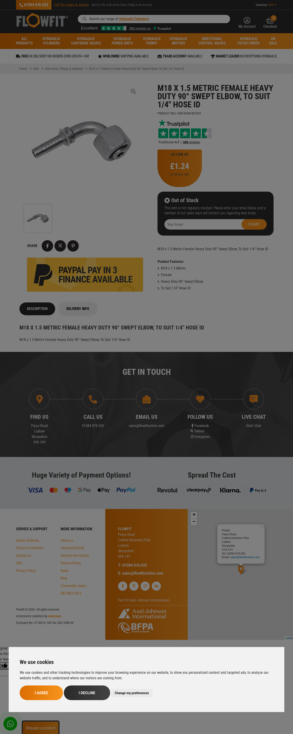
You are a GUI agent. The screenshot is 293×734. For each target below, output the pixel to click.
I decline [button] (87, 693)
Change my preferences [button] (132, 693)
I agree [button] (41, 693)
